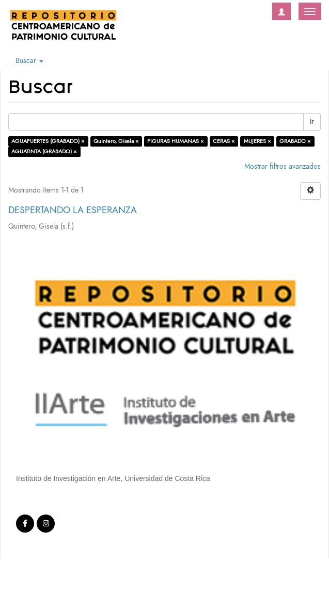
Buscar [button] (29, 61)
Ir (312, 121)
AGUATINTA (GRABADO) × (44, 151)
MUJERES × (257, 141)
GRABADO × (295, 141)
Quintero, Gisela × (116, 141)
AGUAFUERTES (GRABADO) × (48, 141)
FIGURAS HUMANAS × (175, 141)
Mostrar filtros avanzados (282, 166)
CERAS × (224, 141)
